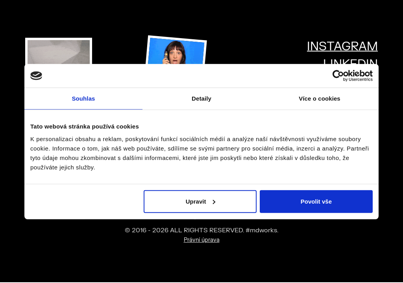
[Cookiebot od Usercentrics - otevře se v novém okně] (338, 76)
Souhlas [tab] (83, 98)
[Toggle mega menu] (387, 13)
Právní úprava (202, 240)
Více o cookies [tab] (319, 98)
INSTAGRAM (342, 46)
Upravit (201, 201)
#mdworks (47, 19)
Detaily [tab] (201, 98)
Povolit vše (316, 201)
